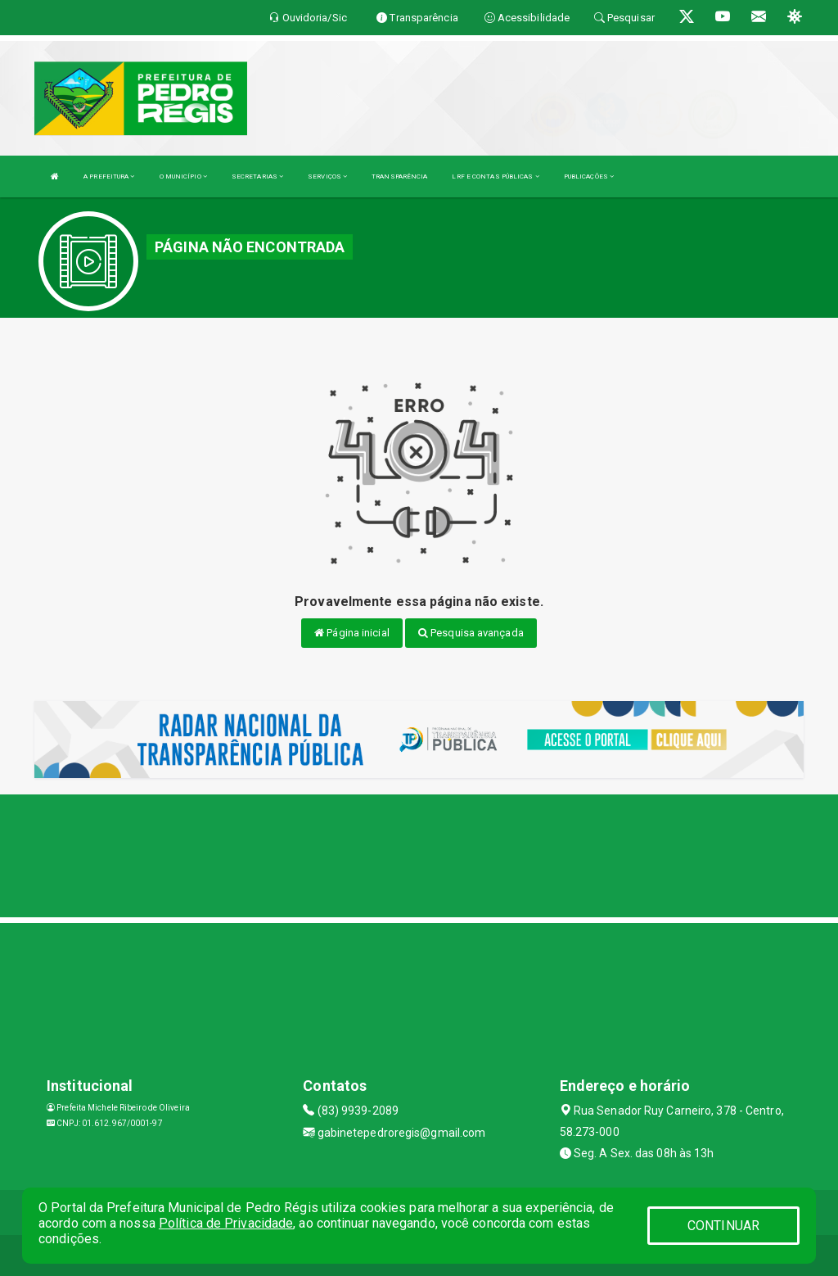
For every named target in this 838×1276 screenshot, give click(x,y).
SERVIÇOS (327, 176)
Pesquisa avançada (471, 633)
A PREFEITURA (108, 176)
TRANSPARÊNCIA (399, 176)
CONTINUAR (723, 1225)
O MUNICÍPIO (183, 176)
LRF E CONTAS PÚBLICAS (495, 176)
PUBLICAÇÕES (589, 176)
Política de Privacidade (226, 1223)
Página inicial (352, 633)
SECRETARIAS (257, 176)
